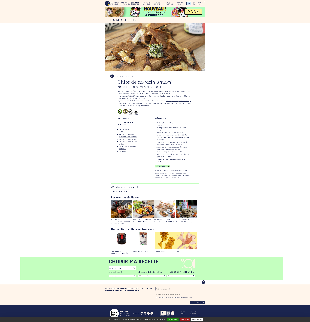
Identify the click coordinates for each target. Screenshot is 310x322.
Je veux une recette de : (150, 272)
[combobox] (122, 276)
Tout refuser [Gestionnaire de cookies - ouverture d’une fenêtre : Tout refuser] (185, 319)
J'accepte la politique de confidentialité (175, 297)
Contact (200, 2)
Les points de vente (157, 3)
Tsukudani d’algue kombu (128, 137)
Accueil (183, 311)
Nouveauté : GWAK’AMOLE (125, 3)
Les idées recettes (135, 3)
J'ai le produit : (116, 272)
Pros (198, 4)
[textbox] (122, 276)
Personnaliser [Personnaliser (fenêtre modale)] (197, 319)
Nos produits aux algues (115, 3)
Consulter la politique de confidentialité (168, 294)
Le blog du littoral (169, 3)
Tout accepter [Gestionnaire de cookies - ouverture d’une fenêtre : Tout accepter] (173, 319)
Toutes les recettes (125, 76)
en (194, 2)
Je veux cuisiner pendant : (181, 272)
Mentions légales (185, 315)
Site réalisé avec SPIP (195, 315)
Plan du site (193, 311)
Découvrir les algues (147, 3)
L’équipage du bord (179, 3)
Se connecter (193, 313)
